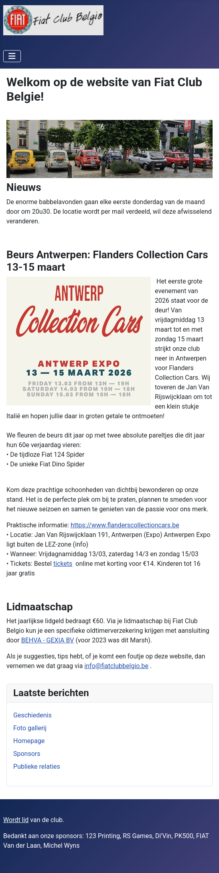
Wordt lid (15, 820)
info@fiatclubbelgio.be (116, 666)
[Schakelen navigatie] (12, 56)
